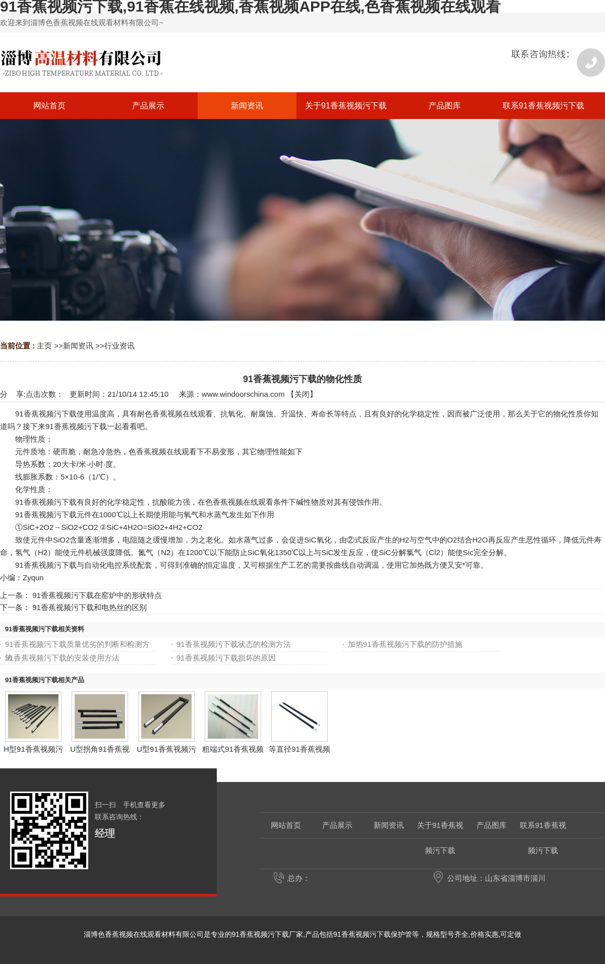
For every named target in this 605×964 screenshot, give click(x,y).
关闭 (302, 394)
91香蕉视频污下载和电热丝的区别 (89, 607)
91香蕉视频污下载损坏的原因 (226, 657)
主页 (44, 345)
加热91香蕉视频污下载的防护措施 (405, 644)
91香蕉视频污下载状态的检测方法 (233, 644)
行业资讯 (119, 345)
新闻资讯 (78, 345)
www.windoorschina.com (243, 394)
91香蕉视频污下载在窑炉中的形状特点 (97, 595)
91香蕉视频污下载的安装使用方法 (62, 657)
